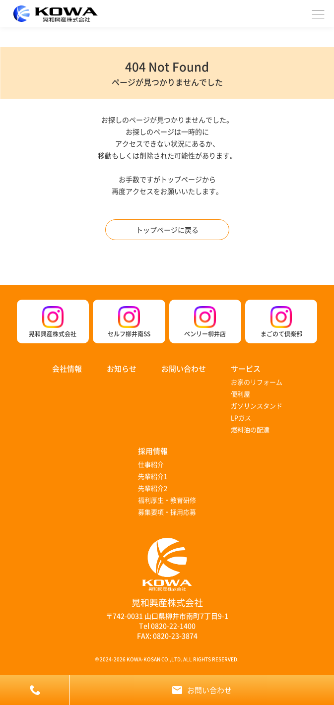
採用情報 (153, 451)
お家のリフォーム (256, 381)
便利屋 (240, 393)
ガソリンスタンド (256, 405)
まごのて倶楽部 (281, 322)
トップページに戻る (167, 230)
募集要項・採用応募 (167, 511)
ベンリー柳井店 (205, 322)
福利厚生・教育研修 (167, 500)
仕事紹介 (151, 464)
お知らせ (121, 368)
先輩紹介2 (152, 488)
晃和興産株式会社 (52, 322)
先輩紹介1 (152, 476)
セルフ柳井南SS (129, 322)
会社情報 (67, 368)
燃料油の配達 (250, 429)
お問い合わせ (183, 368)
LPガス (241, 417)
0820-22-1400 (173, 626)
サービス (246, 368)
